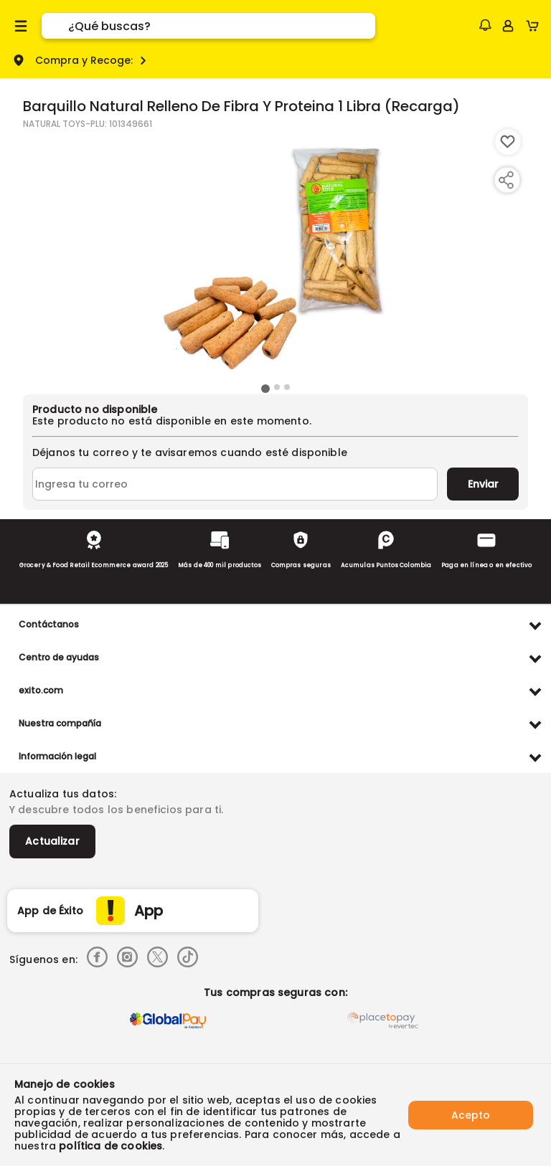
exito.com (41, 690)
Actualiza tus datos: (62, 794)
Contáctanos (49, 624)
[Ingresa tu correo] (235, 484)
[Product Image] (275, 254)
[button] (485, 25)
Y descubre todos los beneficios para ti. (116, 809)
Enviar (483, 484)
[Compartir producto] (505, 180)
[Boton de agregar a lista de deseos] (508, 142)
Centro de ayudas (59, 657)
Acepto (470, 1115)
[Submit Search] (55, 26)
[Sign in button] (508, 25)
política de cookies (110, 1146)
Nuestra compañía (60, 723)
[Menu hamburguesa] (21, 25)
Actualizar (52, 841)
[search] (221, 26)
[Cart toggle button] (535, 25)
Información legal (57, 756)
